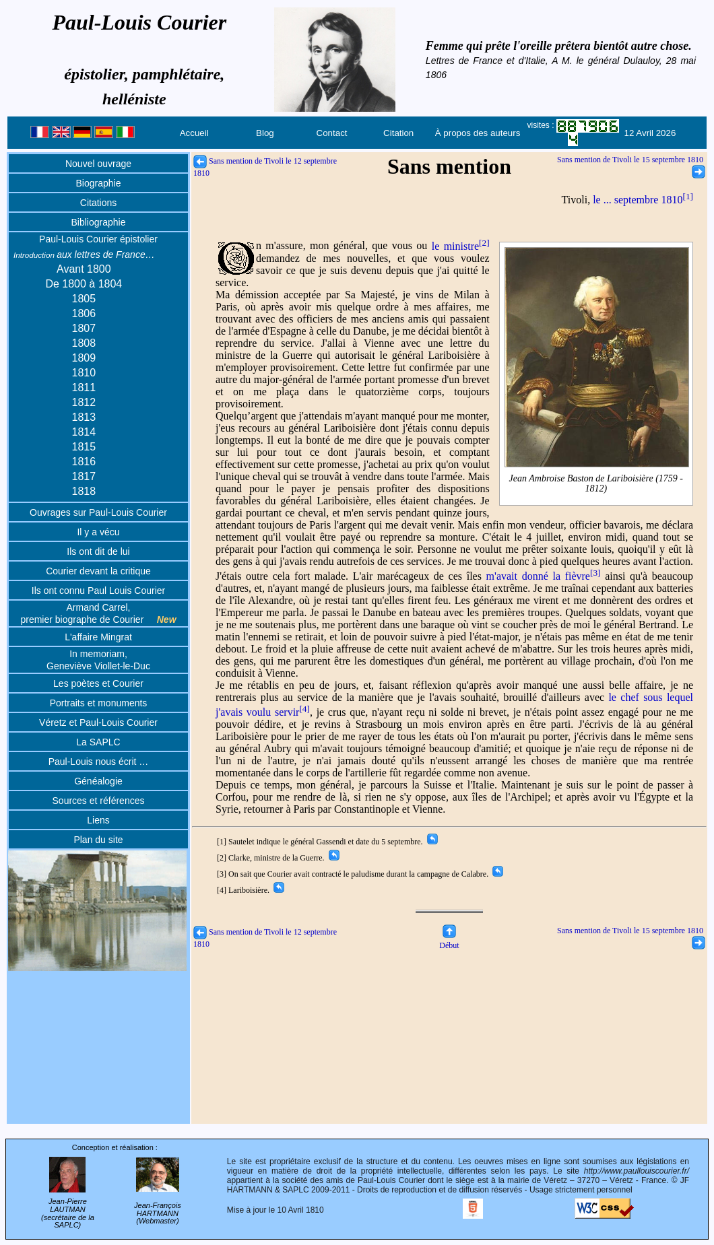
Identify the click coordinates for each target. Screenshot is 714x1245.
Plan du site (98, 839)
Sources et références (99, 800)
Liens (98, 820)
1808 (84, 343)
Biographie (98, 183)
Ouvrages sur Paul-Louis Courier (98, 512)
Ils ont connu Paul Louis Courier (98, 590)
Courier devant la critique (98, 571)
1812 (84, 402)
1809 (84, 358)
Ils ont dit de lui (98, 551)
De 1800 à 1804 (83, 284)
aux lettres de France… (84, 254)
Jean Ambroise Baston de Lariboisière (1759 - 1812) (597, 483)
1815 (84, 446)
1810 (84, 372)
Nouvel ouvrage (98, 163)
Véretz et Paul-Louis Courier (98, 722)
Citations (98, 202)
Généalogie (98, 781)
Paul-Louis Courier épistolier (98, 239)
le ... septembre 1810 (643, 199)
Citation (398, 133)
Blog (265, 133)
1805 (84, 298)
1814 (84, 432)
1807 (84, 328)
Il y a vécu (98, 532)
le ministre (461, 246)
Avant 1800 (84, 269)
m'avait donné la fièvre (543, 576)
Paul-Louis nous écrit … (98, 761)
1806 (84, 313)
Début (449, 940)
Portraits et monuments (99, 703)
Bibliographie (98, 222)
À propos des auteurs (478, 133)
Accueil (194, 133)
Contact (332, 133)
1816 (84, 461)
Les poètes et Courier (98, 683)
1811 (84, 387)
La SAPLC (98, 742)
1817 (84, 476)
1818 (84, 491)
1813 (84, 417)
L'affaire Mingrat (98, 637)
